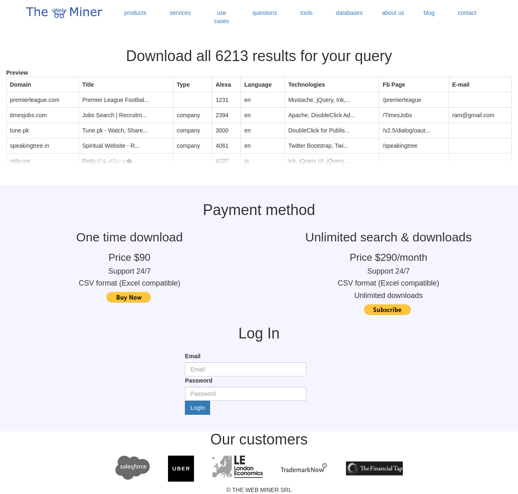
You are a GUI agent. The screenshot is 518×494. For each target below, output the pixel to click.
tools (306, 12)
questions (265, 12)
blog (428, 12)
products (135, 12)
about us (393, 12)
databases (349, 12)
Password (198, 380)
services (180, 12)
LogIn (197, 407)
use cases (221, 16)
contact (467, 12)
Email (192, 356)
